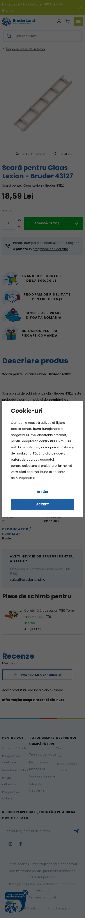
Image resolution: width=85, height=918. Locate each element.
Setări (42, 492)
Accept (42, 504)
